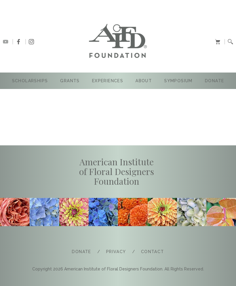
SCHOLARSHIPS (30, 80)
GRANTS (69, 80)
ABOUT (143, 80)
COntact (152, 251)
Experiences (107, 80)
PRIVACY (116, 251)
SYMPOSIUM (178, 80)
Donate (214, 80)
